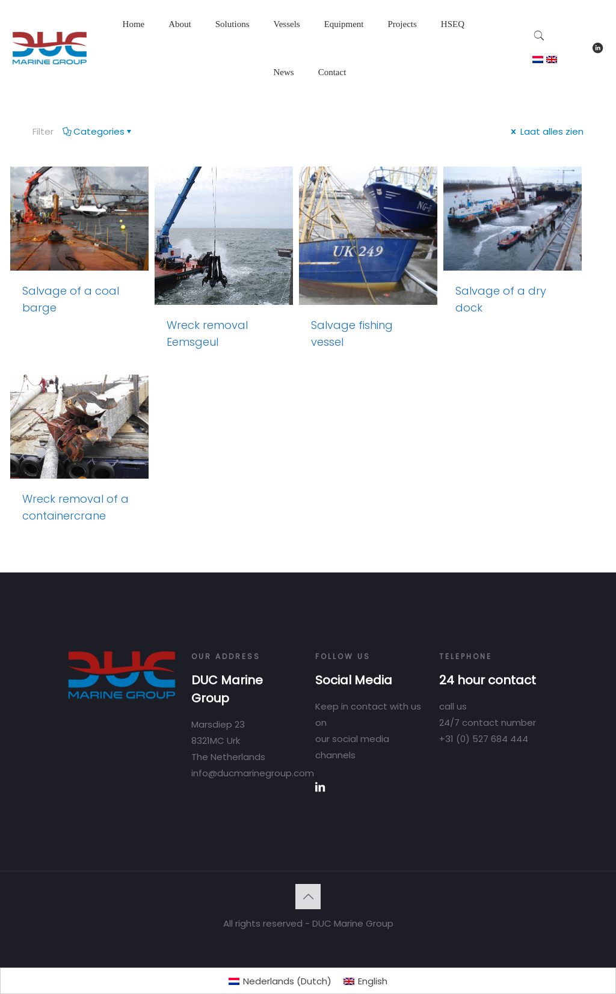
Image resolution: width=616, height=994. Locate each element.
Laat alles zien (546, 131)
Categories (98, 131)
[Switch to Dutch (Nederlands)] (280, 981)
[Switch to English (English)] (365, 981)
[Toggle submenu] (179, 54)
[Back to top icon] (308, 896)
